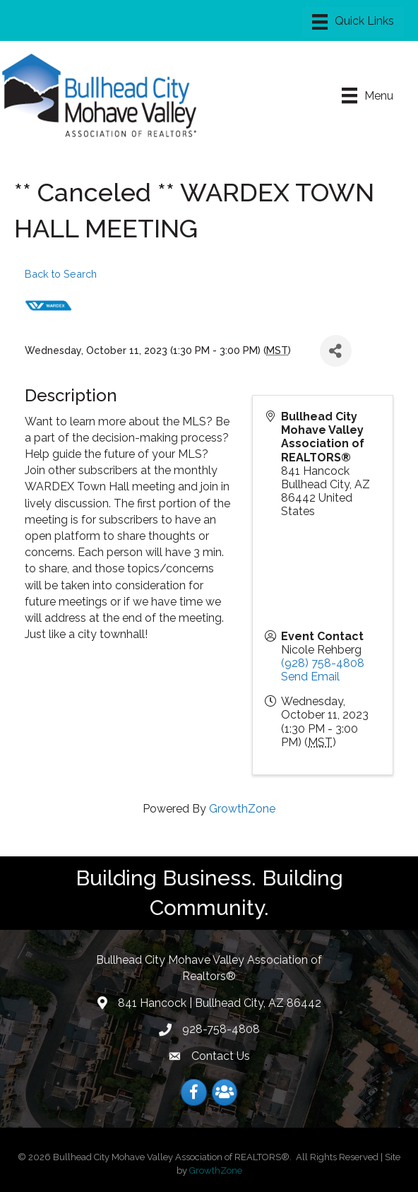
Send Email (310, 676)
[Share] (336, 351)
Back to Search (61, 274)
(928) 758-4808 (322, 663)
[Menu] (353, 22)
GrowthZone (242, 808)
